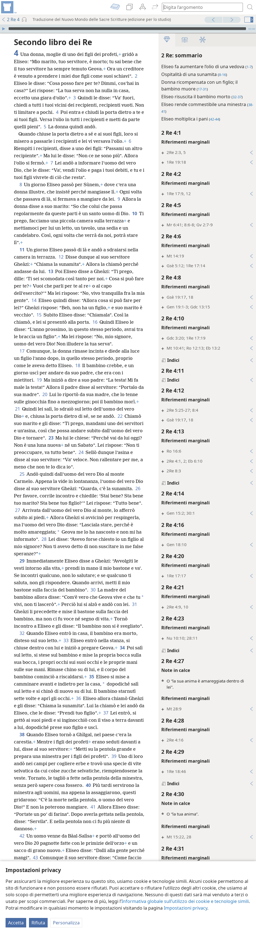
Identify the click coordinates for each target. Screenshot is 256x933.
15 (38, 315)
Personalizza (66, 923)
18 (77, 365)
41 (92, 807)
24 (80, 452)
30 (92, 590)
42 (21, 836)
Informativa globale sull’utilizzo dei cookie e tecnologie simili (185, 901)
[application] (128, 28)
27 (17, 510)
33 (65, 640)
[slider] (127, 28)
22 (119, 416)
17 (21, 351)
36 (78, 698)
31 (134, 604)
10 (134, 213)
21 (17, 409)
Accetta (16, 923)
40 (88, 785)
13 (50, 271)
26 (137, 488)
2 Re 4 (10, 19)
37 (105, 713)
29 (21, 561)
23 (50, 438)
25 (21, 474)
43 (35, 858)
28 (43, 539)
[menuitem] (8, 7)
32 (21, 633)
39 (113, 756)
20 (44, 394)
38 (21, 734)
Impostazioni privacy (185, 908)
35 (91, 677)
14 (33, 300)
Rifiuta (38, 923)
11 (21, 250)
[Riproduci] (3, 28)
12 (60, 257)
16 (94, 322)
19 (39, 380)
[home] (8, 7)
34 (122, 648)
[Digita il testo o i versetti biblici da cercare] (200, 7)
